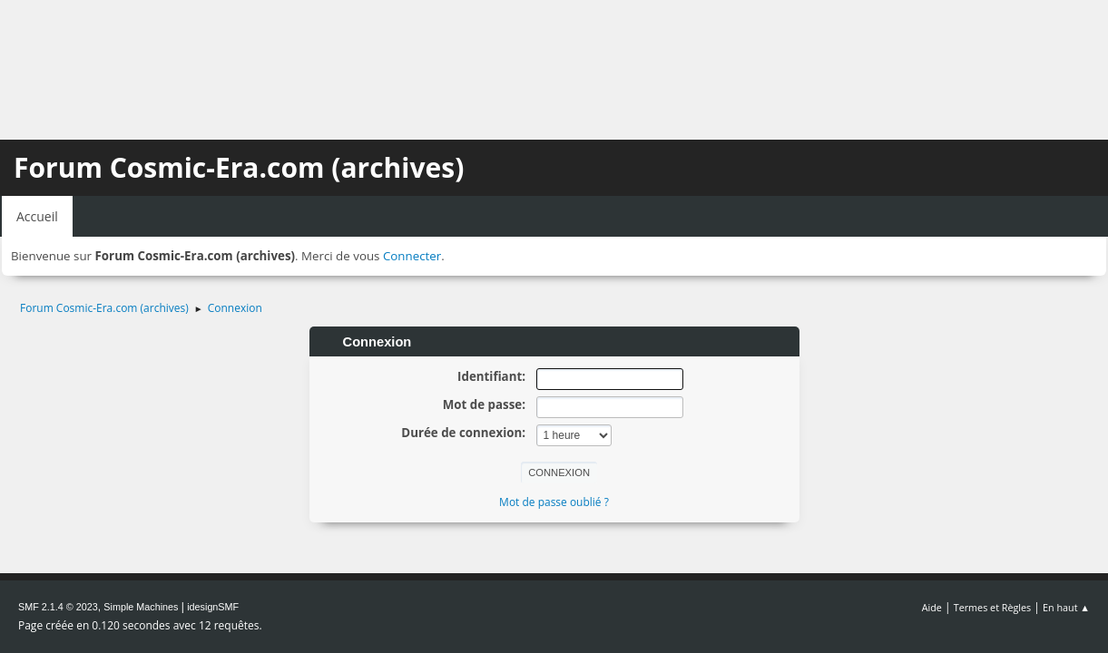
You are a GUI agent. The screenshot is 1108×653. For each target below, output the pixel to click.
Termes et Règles (993, 607)
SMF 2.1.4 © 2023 (58, 606)
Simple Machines (140, 606)
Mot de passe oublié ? (554, 502)
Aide (932, 607)
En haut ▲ (1066, 607)
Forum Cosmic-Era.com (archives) (239, 167)
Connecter (412, 256)
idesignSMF (213, 606)
